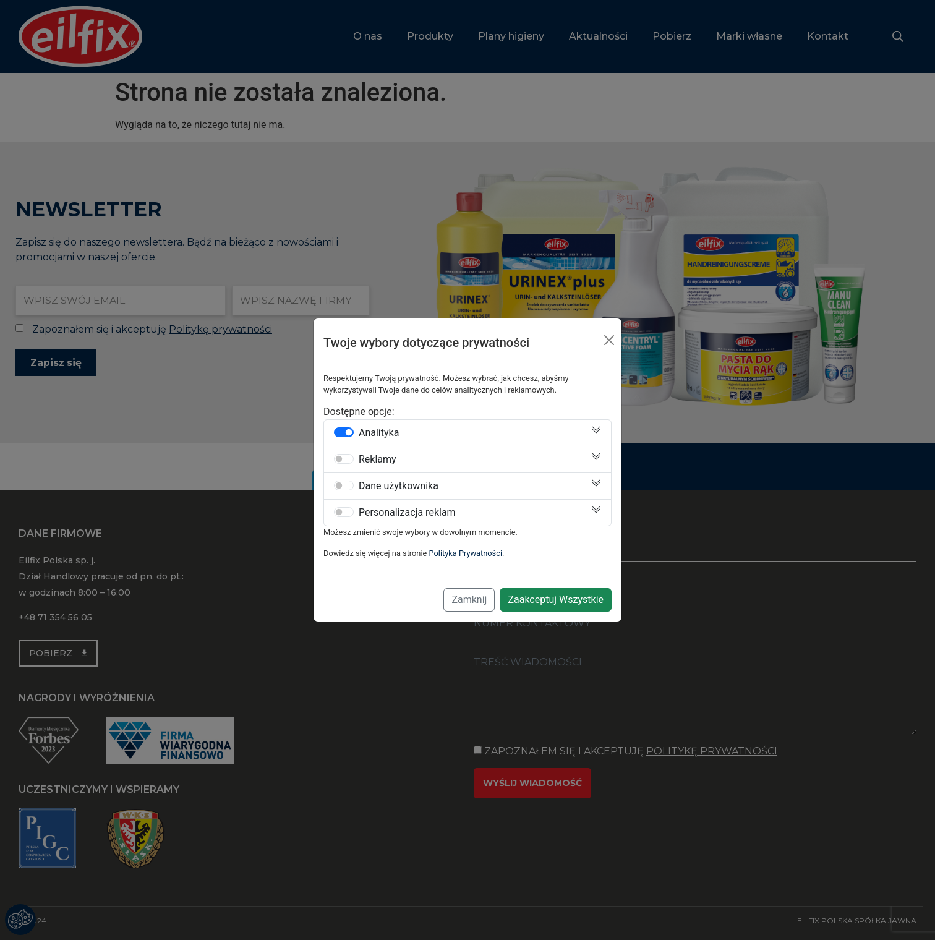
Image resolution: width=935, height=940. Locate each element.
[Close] (609, 340)
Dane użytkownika (398, 486)
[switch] (344, 432)
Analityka (379, 433)
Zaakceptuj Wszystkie (556, 599)
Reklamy (377, 459)
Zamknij (469, 599)
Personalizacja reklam (407, 513)
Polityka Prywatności (466, 553)
